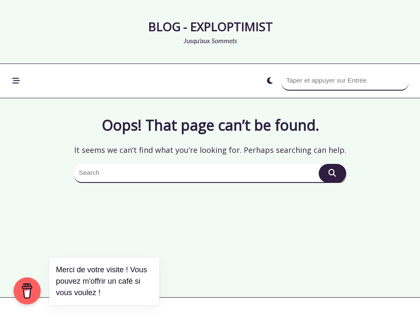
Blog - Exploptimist (210, 27)
